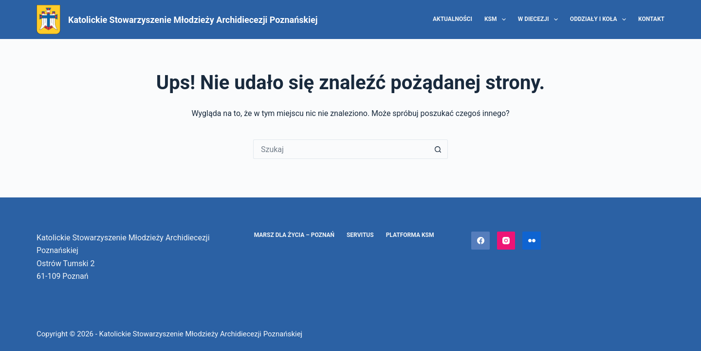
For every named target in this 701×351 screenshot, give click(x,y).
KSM (497, 19)
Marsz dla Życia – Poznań (294, 235)
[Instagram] (506, 241)
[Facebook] (480, 241)
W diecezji (540, 19)
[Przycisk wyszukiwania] (438, 149)
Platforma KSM (410, 235)
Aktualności (452, 19)
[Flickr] (531, 241)
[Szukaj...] (340, 149)
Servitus (360, 235)
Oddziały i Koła (600, 19)
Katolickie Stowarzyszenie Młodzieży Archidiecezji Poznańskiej (192, 20)
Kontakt (651, 19)
